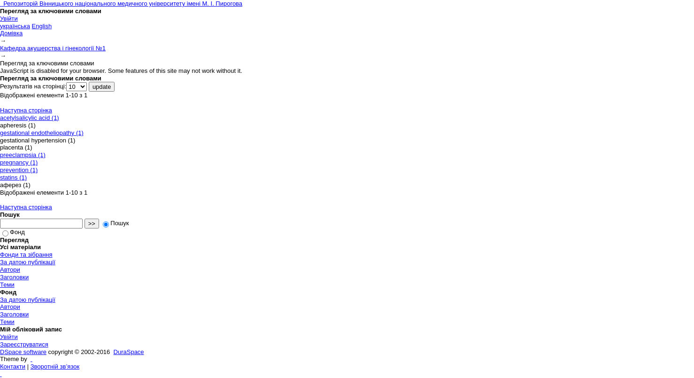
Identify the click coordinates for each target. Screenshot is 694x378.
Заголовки (14, 277)
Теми (7, 284)
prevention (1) (19, 169)
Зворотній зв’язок (55, 366)
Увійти (9, 18)
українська (15, 26)
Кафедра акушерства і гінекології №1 (53, 48)
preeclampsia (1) (23, 154)
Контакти (12, 366)
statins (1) (13, 177)
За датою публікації (27, 262)
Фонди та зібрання (26, 254)
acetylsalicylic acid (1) (29, 117)
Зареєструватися (24, 344)
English (42, 26)
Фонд (13, 232)
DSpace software (23, 351)
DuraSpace (129, 351)
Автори (10, 269)
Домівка (11, 33)
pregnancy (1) (19, 162)
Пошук (116, 223)
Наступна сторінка (26, 110)
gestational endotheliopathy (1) (42, 132)
